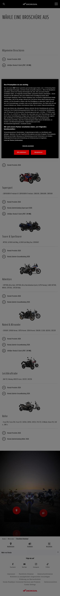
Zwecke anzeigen (28, 146)
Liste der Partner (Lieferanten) (13, 140)
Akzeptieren (38, 152)
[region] (29, 118)
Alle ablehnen (21, 152)
